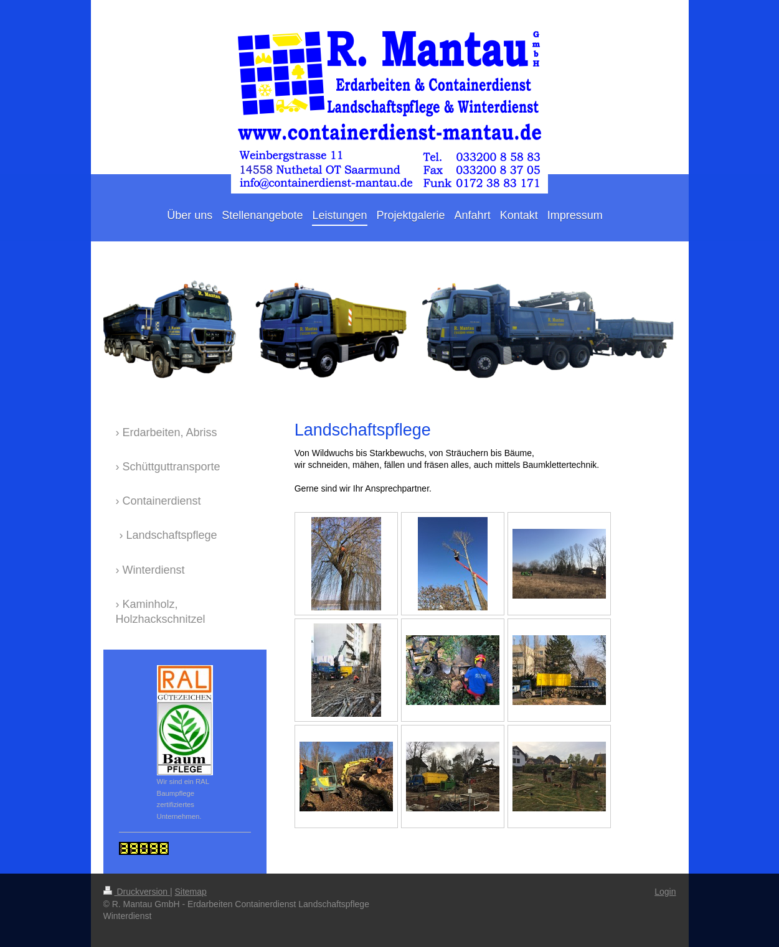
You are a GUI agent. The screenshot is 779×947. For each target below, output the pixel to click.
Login (665, 892)
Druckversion (136, 892)
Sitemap (191, 892)
